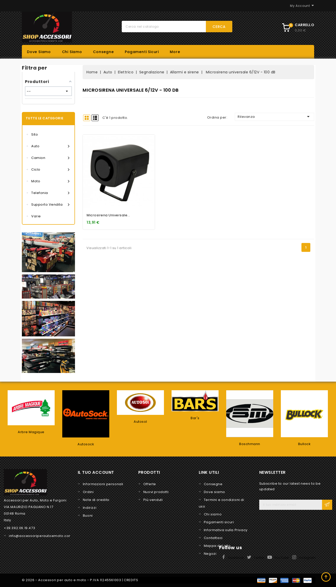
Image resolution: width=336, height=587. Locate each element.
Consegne (103, 51)
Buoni (88, 515)
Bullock (304, 444)
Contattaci (213, 537)
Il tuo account (96, 472)
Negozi (210, 553)
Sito (34, 134)
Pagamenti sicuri (142, 51)
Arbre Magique (31, 432)
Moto (50, 181)
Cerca (219, 26)
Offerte (149, 484)
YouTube (281, 558)
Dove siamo (39, 51)
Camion (50, 157)
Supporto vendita (50, 204)
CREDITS (131, 580)
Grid (86, 118)
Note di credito (96, 499)
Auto (50, 146)
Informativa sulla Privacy (226, 530)
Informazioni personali (103, 484)
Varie (36, 216)
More (175, 51)
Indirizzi (89, 507)
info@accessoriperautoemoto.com (40, 535)
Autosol (140, 421)
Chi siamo (72, 51)
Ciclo (50, 169)
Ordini (88, 492)
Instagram (307, 558)
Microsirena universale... (108, 215)
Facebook (236, 558)
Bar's (195, 418)
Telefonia (50, 192)
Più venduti (153, 499)
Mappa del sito (217, 545)
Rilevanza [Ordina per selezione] (274, 116)
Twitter (259, 558)
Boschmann (249, 444)
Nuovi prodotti (156, 492)
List (95, 118)
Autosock (86, 444)
